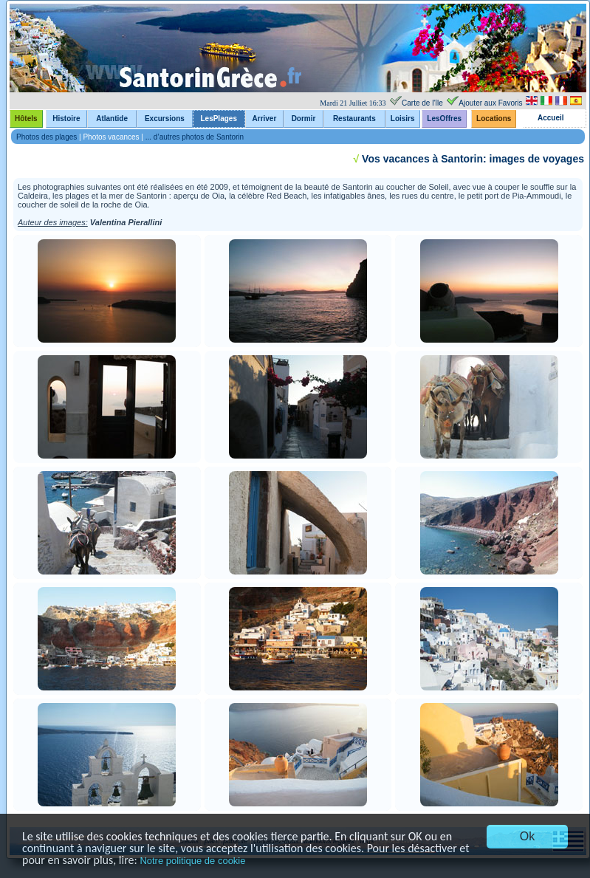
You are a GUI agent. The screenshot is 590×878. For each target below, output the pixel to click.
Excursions (165, 118)
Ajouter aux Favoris (490, 103)
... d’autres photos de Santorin (194, 137)
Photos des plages (46, 137)
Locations (493, 118)
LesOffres (444, 118)
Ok (527, 836)
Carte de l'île (422, 103)
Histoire (66, 118)
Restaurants (354, 118)
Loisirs (403, 118)
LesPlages (218, 118)
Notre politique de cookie (192, 860)
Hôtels (26, 118)
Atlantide (112, 118)
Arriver (265, 118)
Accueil (551, 118)
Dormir (304, 118)
